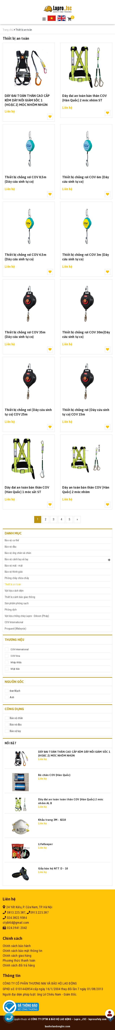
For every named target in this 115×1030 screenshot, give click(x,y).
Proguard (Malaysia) (15, 628)
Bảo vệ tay (15, 731)
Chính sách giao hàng (17, 955)
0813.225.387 (14, 912)
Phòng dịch (11, 609)
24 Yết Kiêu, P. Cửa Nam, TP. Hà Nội (27, 907)
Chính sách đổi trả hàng (19, 965)
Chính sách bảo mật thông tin (22, 951)
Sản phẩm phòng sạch (17, 603)
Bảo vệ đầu (10, 546)
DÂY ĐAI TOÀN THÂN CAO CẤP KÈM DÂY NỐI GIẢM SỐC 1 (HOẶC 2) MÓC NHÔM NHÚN (27, 100)
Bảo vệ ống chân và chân (18, 553)
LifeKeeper (45, 844)
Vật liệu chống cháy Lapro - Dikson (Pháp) (27, 615)
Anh (11, 697)
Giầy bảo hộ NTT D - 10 (53, 868)
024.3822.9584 (15, 918)
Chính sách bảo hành (17, 946)
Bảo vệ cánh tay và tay (16, 559)
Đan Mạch (14, 690)
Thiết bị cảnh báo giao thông (20, 597)
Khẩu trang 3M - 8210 (52, 819)
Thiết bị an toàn (13, 584)
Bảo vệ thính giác (14, 571)
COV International (14, 622)
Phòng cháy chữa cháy (17, 578)
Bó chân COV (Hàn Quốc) (54, 775)
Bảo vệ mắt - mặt (14, 565)
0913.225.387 (38, 912)
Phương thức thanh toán (19, 960)
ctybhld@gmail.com (16, 922)
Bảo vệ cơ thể (12, 540)
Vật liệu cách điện (14, 590)
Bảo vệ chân (16, 718)
